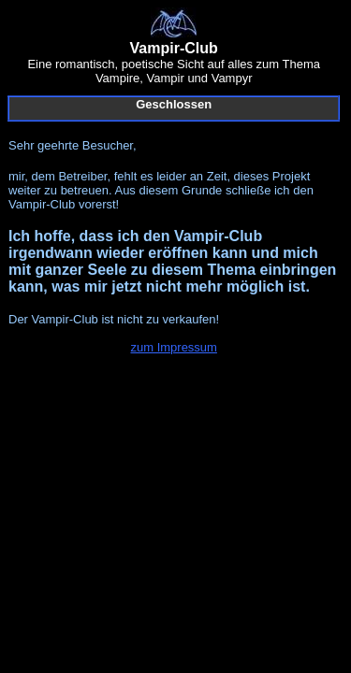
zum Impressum (173, 347)
